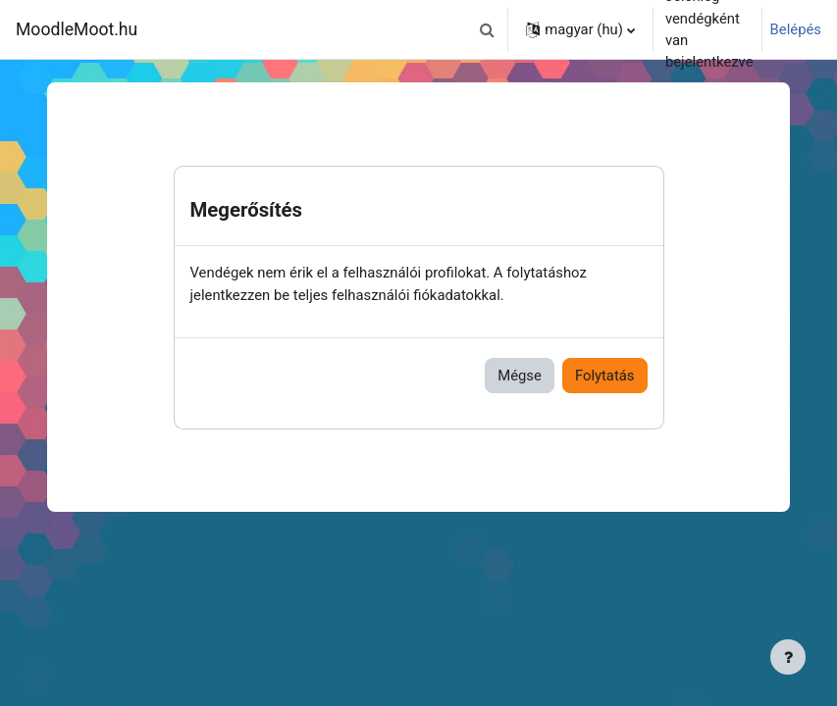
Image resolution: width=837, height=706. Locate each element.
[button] (486, 29)
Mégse (519, 375)
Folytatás (605, 375)
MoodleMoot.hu (76, 29)
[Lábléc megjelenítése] (788, 657)
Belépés (795, 29)
